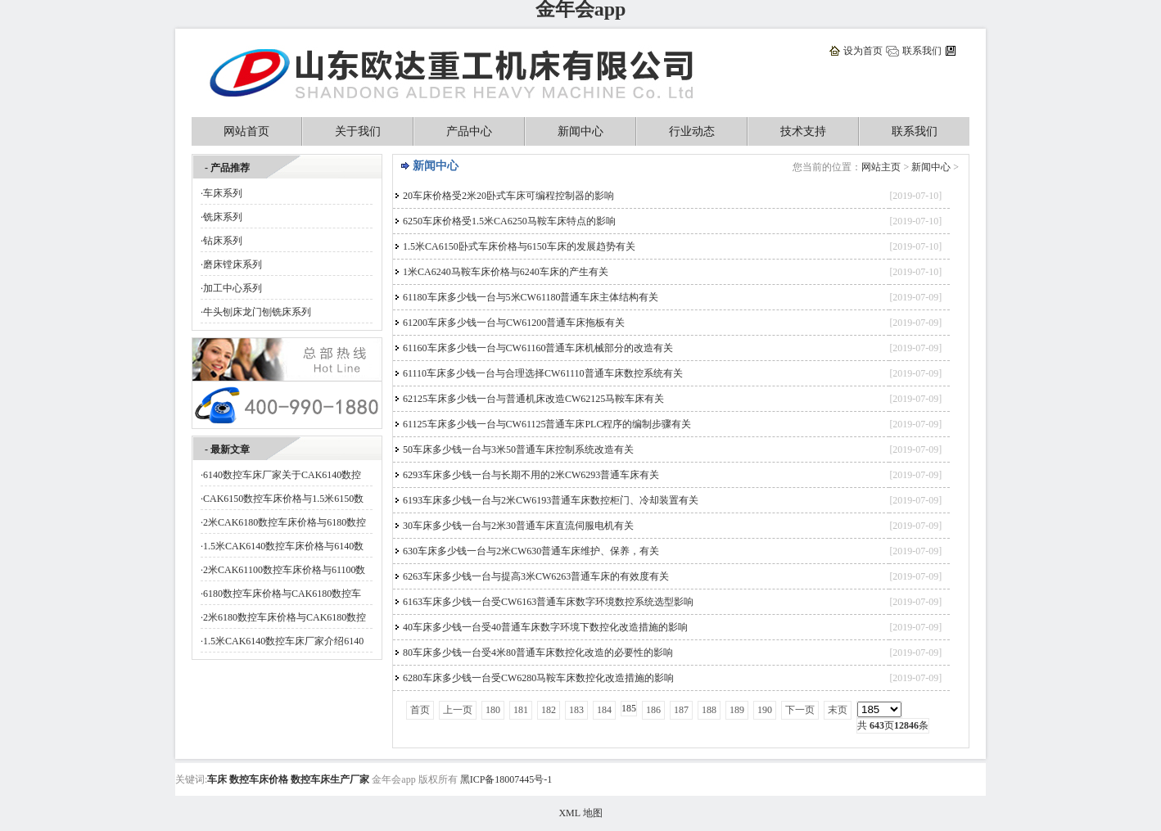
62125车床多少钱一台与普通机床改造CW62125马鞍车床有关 (533, 398)
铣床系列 (222, 217)
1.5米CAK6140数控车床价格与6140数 (283, 546)
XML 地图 (580, 813)
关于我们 (358, 131)
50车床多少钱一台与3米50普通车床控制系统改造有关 (518, 449)
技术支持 (803, 131)
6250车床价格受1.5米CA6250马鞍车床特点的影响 (509, 221)
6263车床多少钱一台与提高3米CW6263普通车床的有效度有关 (536, 576)
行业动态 (692, 131)
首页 (420, 710)
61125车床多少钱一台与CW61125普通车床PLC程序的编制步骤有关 (547, 424)
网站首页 (246, 131)
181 (520, 710)
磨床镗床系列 (232, 264)
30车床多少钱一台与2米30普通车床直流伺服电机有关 (518, 525)
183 (576, 710)
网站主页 (881, 167)
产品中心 (469, 131)
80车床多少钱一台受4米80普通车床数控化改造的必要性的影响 (538, 652)
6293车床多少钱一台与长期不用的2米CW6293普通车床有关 (531, 475)
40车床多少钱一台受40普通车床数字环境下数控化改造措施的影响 (545, 627)
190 (764, 710)
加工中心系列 (232, 288)
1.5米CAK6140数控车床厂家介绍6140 (283, 641)
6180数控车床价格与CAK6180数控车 (282, 593)
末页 (837, 710)
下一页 (800, 710)
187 (681, 710)
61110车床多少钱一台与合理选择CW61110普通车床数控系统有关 (543, 373)
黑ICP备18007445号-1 (506, 779)
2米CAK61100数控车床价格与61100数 (284, 570)
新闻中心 (580, 131)
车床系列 (222, 193)
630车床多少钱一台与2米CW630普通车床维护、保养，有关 (531, 551)
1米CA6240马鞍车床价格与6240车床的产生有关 (505, 272)
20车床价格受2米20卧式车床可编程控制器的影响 (508, 195)
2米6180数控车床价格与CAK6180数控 (284, 617)
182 (548, 710)
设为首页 (863, 50)
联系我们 (922, 50)
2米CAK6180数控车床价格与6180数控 (284, 522)
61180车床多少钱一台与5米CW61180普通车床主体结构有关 (530, 297)
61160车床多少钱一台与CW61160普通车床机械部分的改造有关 (538, 348)
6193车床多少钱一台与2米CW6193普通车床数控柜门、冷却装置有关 (550, 500)
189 (737, 710)
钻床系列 (222, 240)
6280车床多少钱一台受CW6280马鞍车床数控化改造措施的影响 (538, 678)
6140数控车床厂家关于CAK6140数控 (282, 475)
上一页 (457, 710)
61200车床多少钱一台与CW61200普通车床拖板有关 (514, 322)
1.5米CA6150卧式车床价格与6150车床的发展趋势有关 (519, 246)
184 (604, 710)
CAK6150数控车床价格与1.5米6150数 (283, 498)
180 (493, 710)
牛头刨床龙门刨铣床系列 (257, 312)
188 (709, 710)
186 (653, 710)
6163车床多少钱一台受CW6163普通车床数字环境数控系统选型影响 (548, 601)
